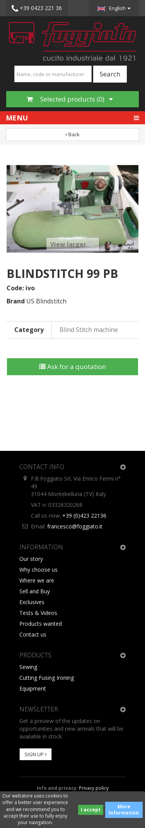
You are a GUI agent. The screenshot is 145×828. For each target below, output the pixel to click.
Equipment (32, 688)
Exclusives (31, 602)
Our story (31, 558)
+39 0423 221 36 (37, 8)
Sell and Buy (34, 591)
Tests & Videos (38, 612)
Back (72, 134)
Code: (15, 288)
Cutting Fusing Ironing (46, 677)
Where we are (36, 580)
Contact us (32, 634)
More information (124, 809)
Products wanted (40, 623)
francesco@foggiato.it (74, 526)
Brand (16, 301)
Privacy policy (94, 788)
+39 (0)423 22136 (84, 515)
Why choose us (38, 569)
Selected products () (70, 99)
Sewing (28, 667)
